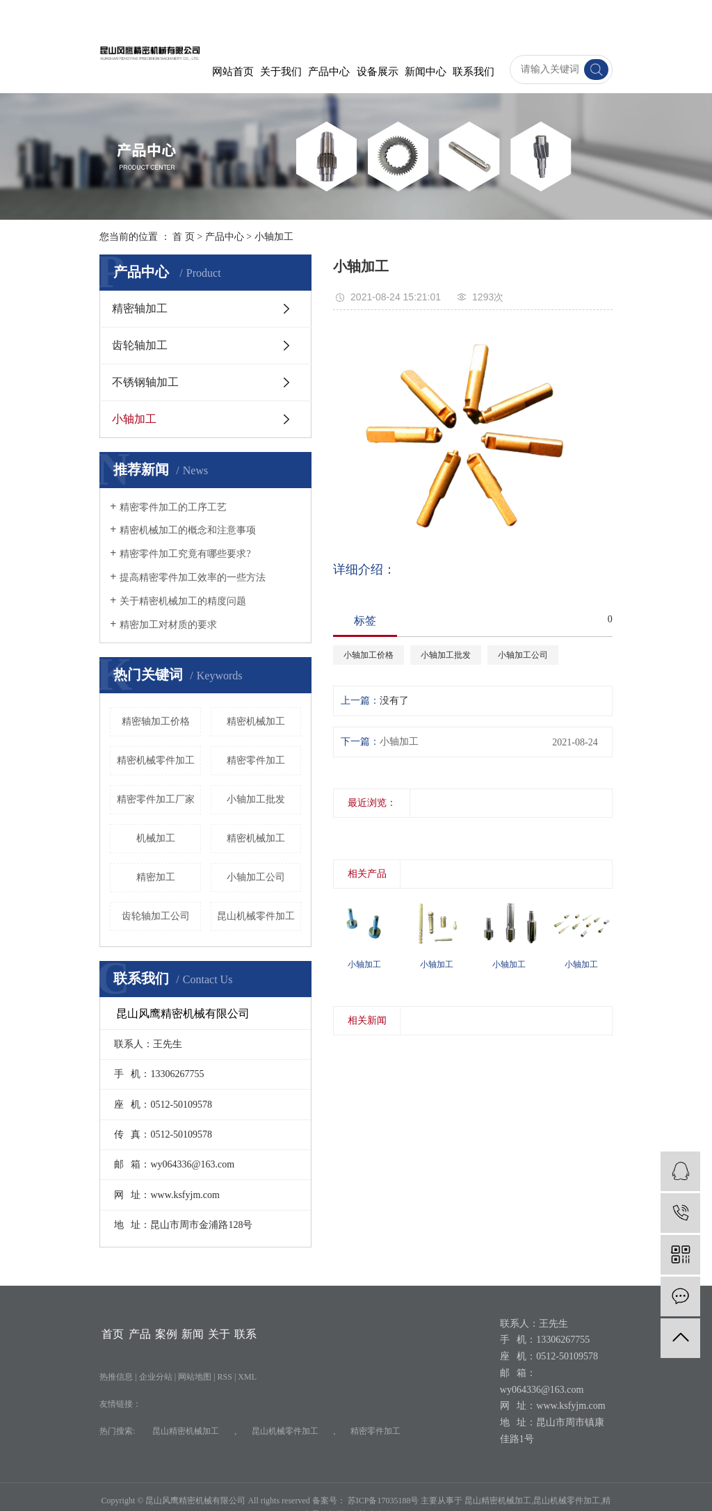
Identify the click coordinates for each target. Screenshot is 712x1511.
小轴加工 (273, 237)
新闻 (192, 1334)
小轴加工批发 (256, 799)
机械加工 (155, 838)
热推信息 (116, 1377)
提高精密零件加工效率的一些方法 (193, 577)
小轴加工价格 (368, 655)
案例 (166, 1334)
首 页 (183, 237)
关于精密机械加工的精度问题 (183, 601)
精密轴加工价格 (156, 721)
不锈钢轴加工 (145, 382)
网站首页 (233, 71)
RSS (225, 1377)
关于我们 (281, 71)
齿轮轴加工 (140, 345)
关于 (219, 1334)
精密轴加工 (140, 308)
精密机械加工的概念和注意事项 (188, 530)
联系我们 (473, 71)
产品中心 (329, 71)
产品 (140, 1334)
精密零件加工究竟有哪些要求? (185, 554)
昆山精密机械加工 (185, 1431)
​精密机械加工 (256, 721)
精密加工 (155, 877)
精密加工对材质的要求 (168, 625)
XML (247, 1377)
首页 (113, 1334)
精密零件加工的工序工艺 (173, 507)
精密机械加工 (256, 838)
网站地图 (195, 1377)
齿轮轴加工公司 (156, 916)
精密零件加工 (256, 760)
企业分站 (155, 1377)
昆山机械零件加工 (256, 916)
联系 (245, 1334)
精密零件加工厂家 (156, 799)
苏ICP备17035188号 (383, 1500)
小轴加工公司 (256, 877)
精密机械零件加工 (156, 760)
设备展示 (377, 71)
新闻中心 (425, 71)
